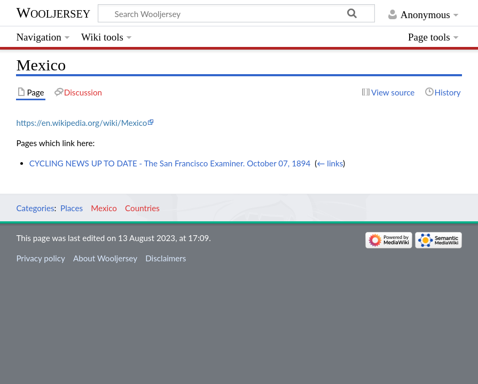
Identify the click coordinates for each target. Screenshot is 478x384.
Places (71, 208)
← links (330, 163)
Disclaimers (165, 258)
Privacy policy (40, 258)
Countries (142, 208)
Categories (35, 208)
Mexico (104, 208)
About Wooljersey (105, 258)
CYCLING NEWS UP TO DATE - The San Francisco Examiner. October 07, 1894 (170, 163)
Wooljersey (53, 12)
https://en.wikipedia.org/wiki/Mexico (81, 122)
